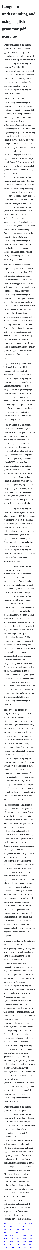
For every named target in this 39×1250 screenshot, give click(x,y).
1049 (5, 1224)
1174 (24, 1247)
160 (29, 1230)
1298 (18, 1236)
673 (17, 1226)
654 (17, 1233)
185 (5, 1230)
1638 (24, 1239)
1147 (18, 1241)
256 (17, 1230)
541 (29, 1244)
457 (11, 1224)
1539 (11, 1230)
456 (11, 1226)
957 (11, 1244)
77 (31, 1247)
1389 (12, 1247)
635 (11, 1236)
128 (23, 1226)
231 (11, 1239)
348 (30, 1241)
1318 (17, 1244)
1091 (11, 1241)
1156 (5, 1236)
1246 (5, 1247)
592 (5, 1244)
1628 (5, 1239)
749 (30, 1239)
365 (23, 1244)
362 (17, 1239)
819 (24, 1241)
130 (24, 1236)
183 (29, 1233)
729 (18, 1247)
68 (23, 1230)
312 (30, 1236)
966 (5, 1233)
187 (23, 1233)
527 (24, 1224)
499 (5, 1226)
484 (5, 1241)
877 (30, 1224)
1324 (18, 1224)
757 (29, 1226)
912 (11, 1233)
